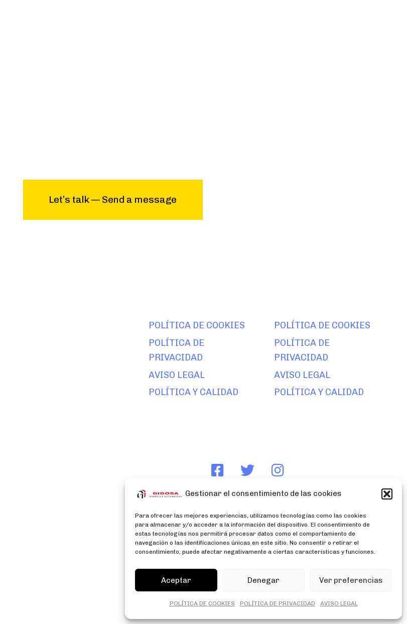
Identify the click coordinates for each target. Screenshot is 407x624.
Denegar (263, 580)
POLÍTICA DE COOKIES (202, 603)
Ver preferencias (351, 580)
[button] (387, 494)
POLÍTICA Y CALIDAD (193, 392)
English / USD (43, 590)
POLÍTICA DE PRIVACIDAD (277, 603)
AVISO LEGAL (339, 603)
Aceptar (176, 580)
